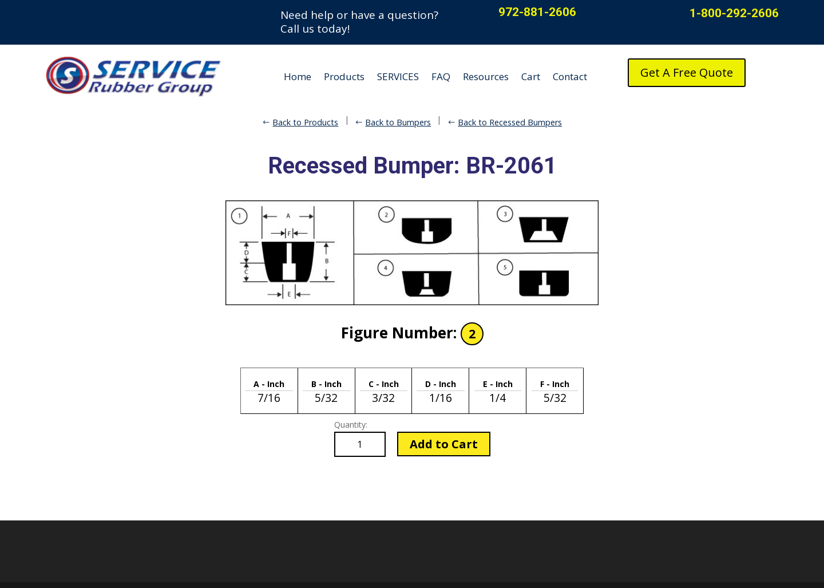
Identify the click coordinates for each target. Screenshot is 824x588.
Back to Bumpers (398, 122)
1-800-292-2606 (734, 13)
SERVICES (398, 76)
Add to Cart (444, 444)
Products (344, 76)
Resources (486, 76)
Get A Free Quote (686, 72)
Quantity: (350, 424)
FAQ (440, 76)
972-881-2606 (537, 12)
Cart (530, 76)
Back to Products (305, 122)
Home (297, 76)
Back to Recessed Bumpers (510, 122)
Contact (570, 76)
